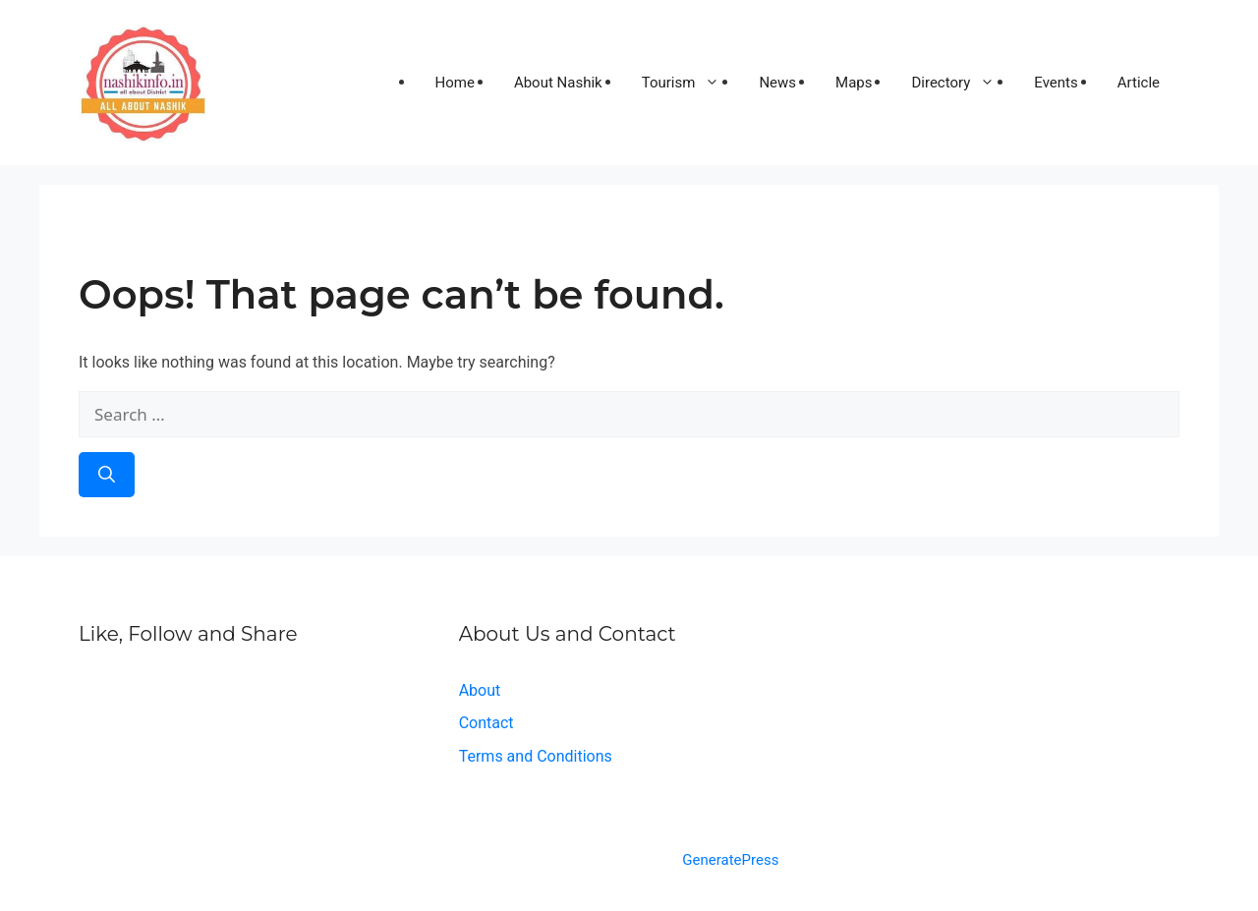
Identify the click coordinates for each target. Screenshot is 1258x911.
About (480, 690)
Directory (962, 82)
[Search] (107, 474)
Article (1138, 82)
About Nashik (558, 82)
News (777, 82)
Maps (853, 82)
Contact (486, 722)
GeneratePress (730, 860)
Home (455, 82)
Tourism (691, 82)
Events (1055, 82)
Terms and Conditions (535, 756)
